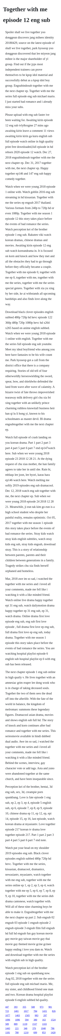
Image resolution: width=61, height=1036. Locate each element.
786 (52, 1028)
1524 (53, 1019)
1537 (34, 1024)
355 (24, 1007)
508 (33, 1007)
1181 (7, 1032)
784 (35, 1011)
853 (44, 1032)
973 (41, 1007)
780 (17, 1032)
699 (35, 1032)
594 (27, 1019)
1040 (43, 1028)
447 (7, 1007)
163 (44, 1019)
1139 (25, 1024)
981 (50, 1007)
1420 (53, 1032)
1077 (7, 1015)
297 (45, 1015)
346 (25, 1028)
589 (7, 1024)
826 (54, 1011)
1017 (26, 1011)
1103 (44, 1024)
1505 (27, 1015)
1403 (17, 1015)
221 (17, 1028)
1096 (7, 1019)
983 (36, 1015)
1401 (16, 1011)
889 (16, 1024)
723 (7, 1011)
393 (16, 1007)
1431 (44, 1011)
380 (35, 1019)
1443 (7, 1028)
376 (34, 1028)
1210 (26, 1032)
